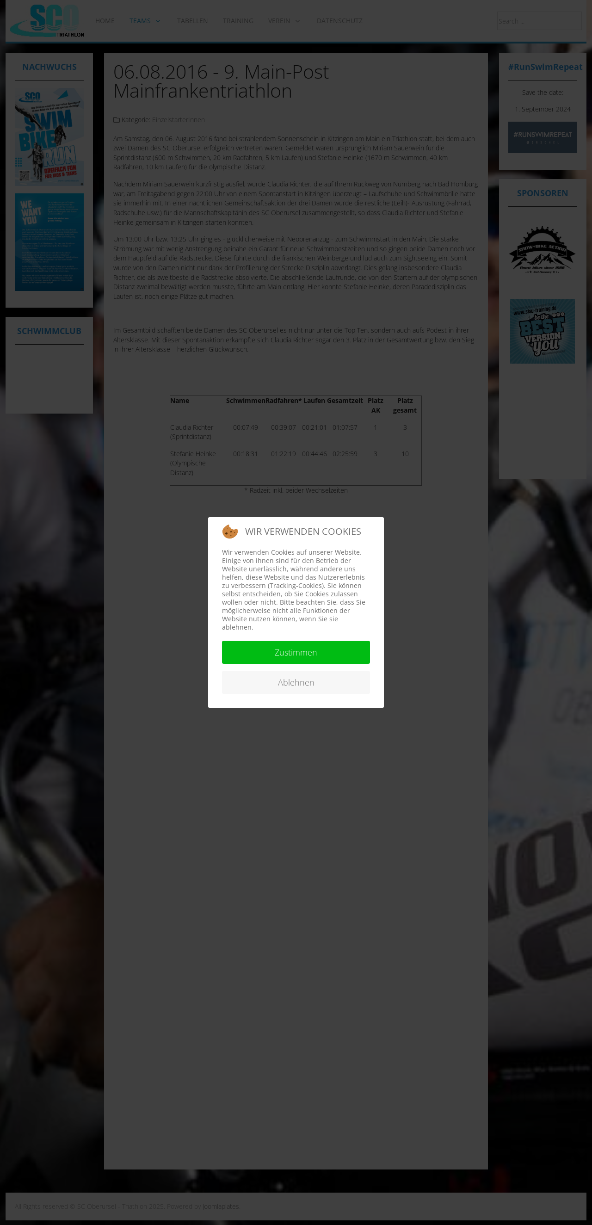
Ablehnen (296, 682)
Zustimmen (296, 652)
